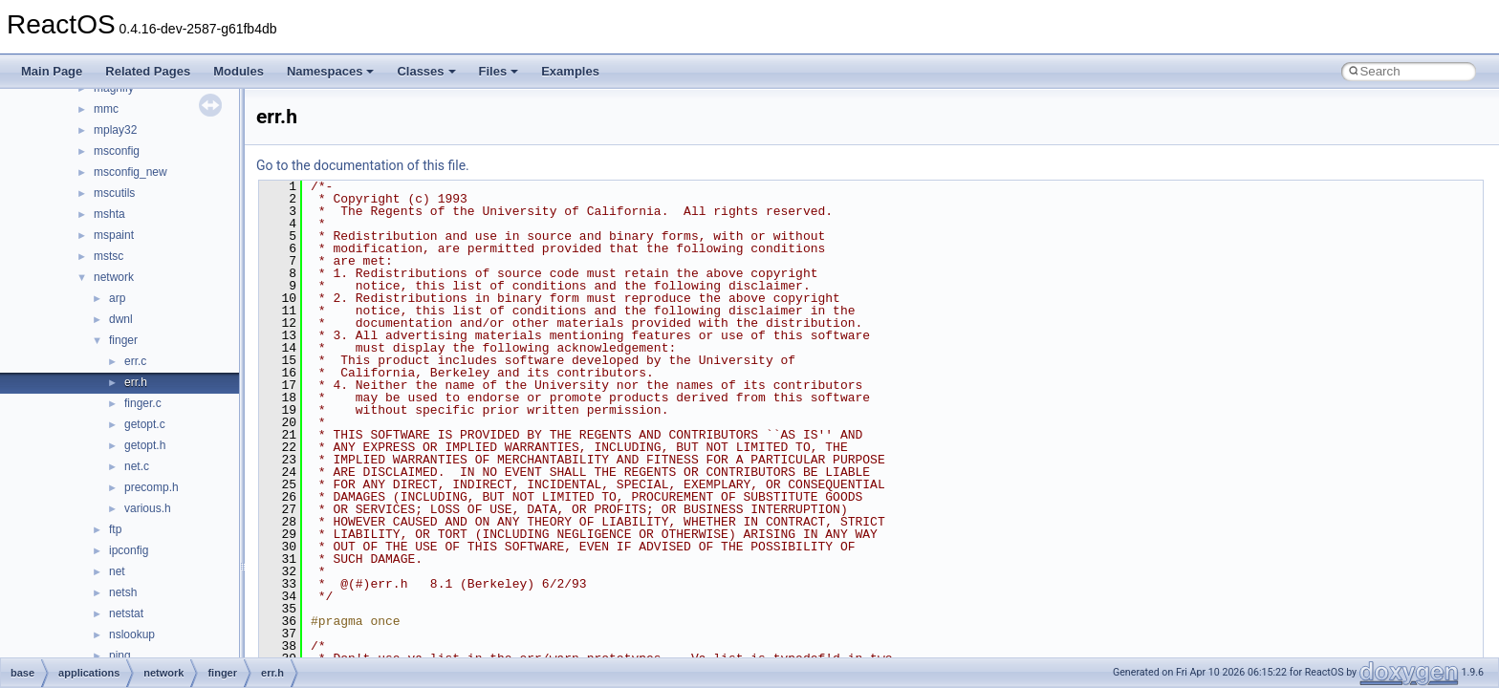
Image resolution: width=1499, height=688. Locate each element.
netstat (126, 613)
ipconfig (128, 550)
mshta (109, 214)
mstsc (108, 256)
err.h (135, 382)
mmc (106, 109)
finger (123, 340)
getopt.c (144, 424)
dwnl (121, 319)
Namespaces (331, 71)
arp (117, 298)
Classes (426, 71)
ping (120, 655)
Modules (238, 71)
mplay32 (115, 130)
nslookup (132, 634)
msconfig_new (130, 172)
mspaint (114, 235)
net (117, 571)
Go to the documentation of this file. (362, 165)
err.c (135, 361)
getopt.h (144, 445)
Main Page (51, 71)
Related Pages (147, 71)
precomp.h (151, 487)
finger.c (143, 403)
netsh (123, 592)
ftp (115, 529)
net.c (136, 466)
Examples (570, 71)
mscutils (114, 193)
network (114, 277)
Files (499, 71)
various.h (147, 508)
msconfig (117, 151)
